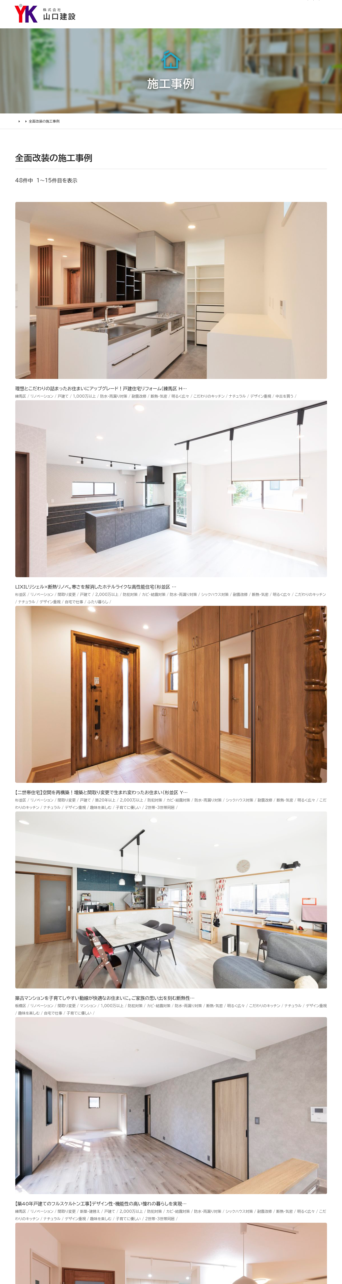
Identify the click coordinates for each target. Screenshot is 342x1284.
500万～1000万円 (123, 1123)
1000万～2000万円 (125, 1112)
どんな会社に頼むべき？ (52, 1081)
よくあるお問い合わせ (49, 1123)
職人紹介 (181, 1144)
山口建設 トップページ (37, 1021)
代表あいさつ (186, 1081)
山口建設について (311, 24)
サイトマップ (219, 7)
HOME (21, 126)
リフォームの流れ (43, 1092)
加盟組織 (181, 1102)
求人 (176, 1165)
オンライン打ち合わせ (48, 1112)
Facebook (286, 1080)
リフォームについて (256, 24)
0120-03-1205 (261, 8)
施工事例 (172, 24)
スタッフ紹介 (185, 1133)
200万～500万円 (121, 1133)
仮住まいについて (44, 1102)
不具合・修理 (236, 1121)
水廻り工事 (112, 1081)
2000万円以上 (117, 1102)
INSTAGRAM (289, 1090)
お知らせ (134, 7)
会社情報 (181, 1071)
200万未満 (113, 1144)
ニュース (231, 1069)
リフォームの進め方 (46, 1071)
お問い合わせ (237, 1111)
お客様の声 (208, 24)
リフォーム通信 (162, 7)
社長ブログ (191, 7)
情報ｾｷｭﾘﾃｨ (235, 1152)
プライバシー (236, 1142)
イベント (230, 1090)
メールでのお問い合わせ (210, 967)
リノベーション (115, 1071)
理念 (176, 1092)
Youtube (284, 1069)
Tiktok (281, 1111)
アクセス (180, 1154)
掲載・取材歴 (185, 1123)
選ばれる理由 (133, 24)
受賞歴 (178, 1112)
